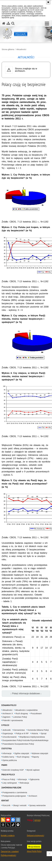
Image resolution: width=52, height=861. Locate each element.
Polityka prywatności (8, 855)
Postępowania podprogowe (14, 796)
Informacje (7, 753)
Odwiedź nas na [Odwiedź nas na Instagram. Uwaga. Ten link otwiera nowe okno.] (18, 820)
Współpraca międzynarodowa (32, 737)
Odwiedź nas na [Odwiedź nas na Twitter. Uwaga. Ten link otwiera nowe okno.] (8, 824)
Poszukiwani (36, 713)
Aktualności (21, 49)
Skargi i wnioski (19, 805)
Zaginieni (6, 717)
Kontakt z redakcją (7, 835)
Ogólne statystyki (21, 753)
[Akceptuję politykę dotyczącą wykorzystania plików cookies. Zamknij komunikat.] (48, 2)
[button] (47, 24)
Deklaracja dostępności (35, 835)
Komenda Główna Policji (38, 730)
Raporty (35, 757)
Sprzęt (43, 733)
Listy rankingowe (9, 783)
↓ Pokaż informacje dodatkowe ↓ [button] (26, 693)
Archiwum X (7, 713)
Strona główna (8, 49)
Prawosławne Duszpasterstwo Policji (18, 744)
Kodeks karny (8, 757)
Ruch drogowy (22, 713)
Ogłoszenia (34, 779)
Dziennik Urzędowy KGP (13, 770)
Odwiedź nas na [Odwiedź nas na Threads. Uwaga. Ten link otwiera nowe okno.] (3, 824)
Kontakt (5, 800)
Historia (34, 733)
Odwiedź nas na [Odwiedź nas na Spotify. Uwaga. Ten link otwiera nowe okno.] (18, 824)
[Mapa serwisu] (8, 23)
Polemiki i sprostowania (12, 720)
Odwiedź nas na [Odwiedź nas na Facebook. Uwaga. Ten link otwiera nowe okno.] (13, 820)
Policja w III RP (22, 733)
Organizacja (7, 733)
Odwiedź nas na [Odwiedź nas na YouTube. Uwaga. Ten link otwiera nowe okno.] (8, 820)
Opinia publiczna (9, 760)
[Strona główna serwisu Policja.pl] (3, 23)
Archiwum (33, 796)
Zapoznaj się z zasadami (10, 851)
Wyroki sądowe (33, 770)
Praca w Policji (8, 774)
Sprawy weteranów (37, 805)
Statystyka (6, 748)
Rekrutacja (24, 783)
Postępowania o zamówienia (14, 792)
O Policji (5, 725)
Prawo (4, 765)
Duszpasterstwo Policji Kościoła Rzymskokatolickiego (25, 740)
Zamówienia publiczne (11, 787)
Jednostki (6, 730)
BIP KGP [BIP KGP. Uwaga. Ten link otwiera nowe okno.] (37, 820)
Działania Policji (8, 705)
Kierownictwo (19, 730)
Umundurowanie (9, 737)
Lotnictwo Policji (20, 717)
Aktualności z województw (26, 710)
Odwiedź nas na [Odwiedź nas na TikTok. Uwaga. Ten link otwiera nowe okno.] (13, 824)
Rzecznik (6, 805)
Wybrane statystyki (40, 753)
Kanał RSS (3, 820)
